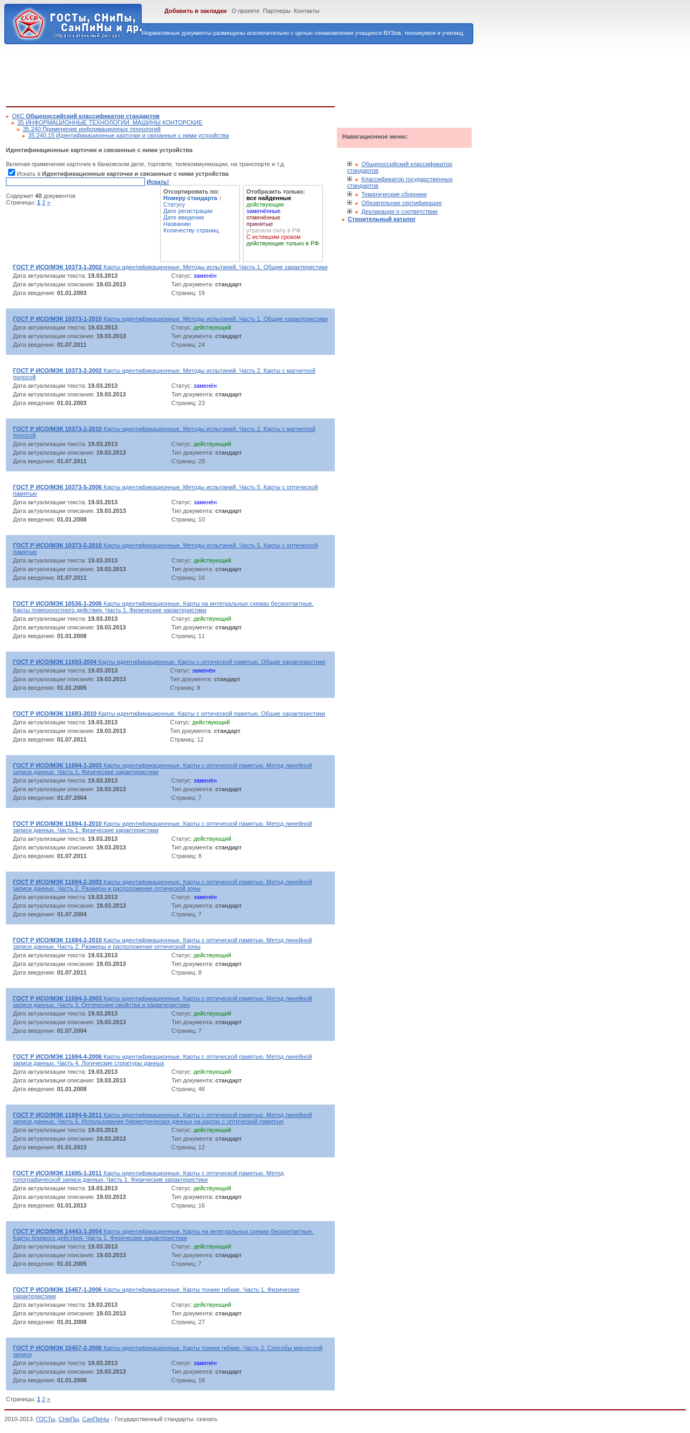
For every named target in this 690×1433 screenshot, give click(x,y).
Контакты (307, 11)
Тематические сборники (394, 194)
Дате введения (183, 217)
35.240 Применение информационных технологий (92, 129)
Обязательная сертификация (401, 203)
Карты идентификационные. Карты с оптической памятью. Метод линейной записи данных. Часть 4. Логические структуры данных (162, 1059)
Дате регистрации (187, 211)
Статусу (174, 204)
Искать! (158, 182)
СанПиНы (95, 1419)
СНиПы (68, 1419)
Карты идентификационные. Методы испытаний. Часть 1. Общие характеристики (170, 267)
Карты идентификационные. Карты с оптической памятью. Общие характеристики (169, 662)
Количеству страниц (191, 230)
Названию (177, 224)
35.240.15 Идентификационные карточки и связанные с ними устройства (128, 135)
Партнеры (277, 11)
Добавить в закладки (195, 11)
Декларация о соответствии (399, 211)
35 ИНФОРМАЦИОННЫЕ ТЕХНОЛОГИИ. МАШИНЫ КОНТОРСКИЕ (109, 122)
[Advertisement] (202, 73)
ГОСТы (46, 1419)
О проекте (246, 11)
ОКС (86, 116)
